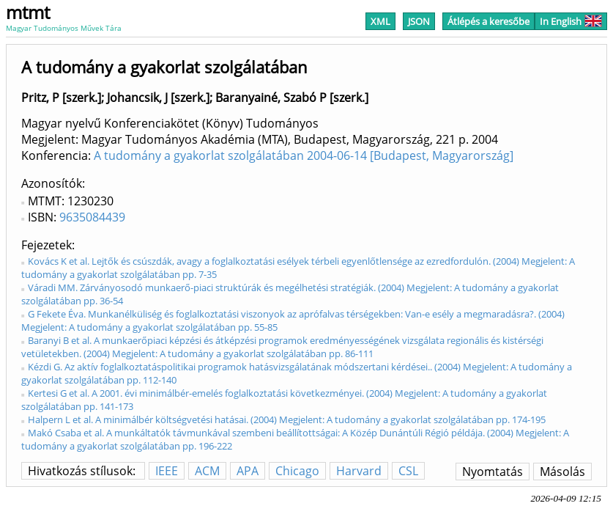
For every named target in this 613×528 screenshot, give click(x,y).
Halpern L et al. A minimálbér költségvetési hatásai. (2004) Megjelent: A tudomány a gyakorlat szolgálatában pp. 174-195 (287, 419)
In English (571, 21)
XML (380, 21)
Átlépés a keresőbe (488, 21)
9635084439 (92, 217)
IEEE (166, 471)
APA (248, 471)
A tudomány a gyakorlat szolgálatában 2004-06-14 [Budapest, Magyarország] (303, 155)
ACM (207, 471)
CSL (408, 471)
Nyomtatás (492, 471)
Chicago (297, 471)
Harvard (359, 471)
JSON (419, 21)
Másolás (562, 471)
